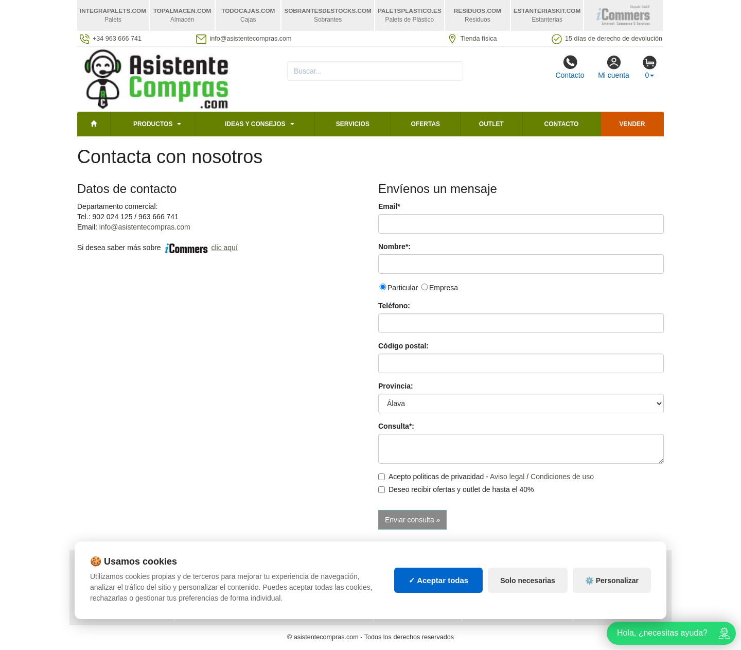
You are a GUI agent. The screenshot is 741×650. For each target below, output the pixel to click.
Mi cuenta (613, 67)
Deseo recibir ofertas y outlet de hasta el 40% (456, 489)
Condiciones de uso (562, 476)
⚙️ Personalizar (612, 580)
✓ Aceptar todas (439, 580)
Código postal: (403, 346)
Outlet (491, 124)
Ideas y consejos (255, 124)
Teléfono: (394, 306)
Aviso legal (507, 476)
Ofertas (425, 124)
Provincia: (395, 386)
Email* (389, 206)
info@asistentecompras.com (144, 227)
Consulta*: (396, 426)
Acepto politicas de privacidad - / (486, 476)
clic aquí (224, 247)
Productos (152, 124)
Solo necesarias (527, 580)
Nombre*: (394, 246)
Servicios (352, 124)
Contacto (569, 67)
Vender (632, 124)
